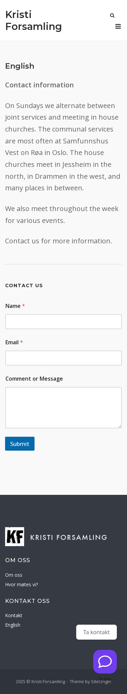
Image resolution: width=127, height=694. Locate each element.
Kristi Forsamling (33, 20)
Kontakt (13, 615)
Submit (19, 444)
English (12, 625)
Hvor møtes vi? (21, 584)
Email (14, 342)
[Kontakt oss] (105, 662)
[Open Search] (112, 16)
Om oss (13, 575)
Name (15, 306)
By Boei (105, 679)
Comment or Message (34, 379)
